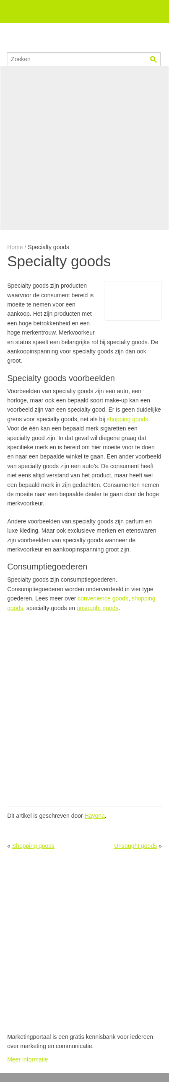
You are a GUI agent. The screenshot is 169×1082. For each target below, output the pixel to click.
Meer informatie (27, 1059)
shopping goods (126, 419)
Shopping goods (33, 845)
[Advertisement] (84, 148)
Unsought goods (135, 845)
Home (15, 247)
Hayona (95, 815)
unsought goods (98, 608)
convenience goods (103, 598)
